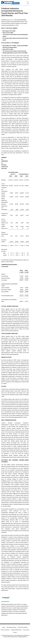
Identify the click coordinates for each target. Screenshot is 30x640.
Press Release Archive (11, 627)
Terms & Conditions (5, 629)
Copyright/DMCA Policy (16, 629)
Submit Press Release (23, 627)
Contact (15, 632)
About (3, 627)
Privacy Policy (26, 629)
